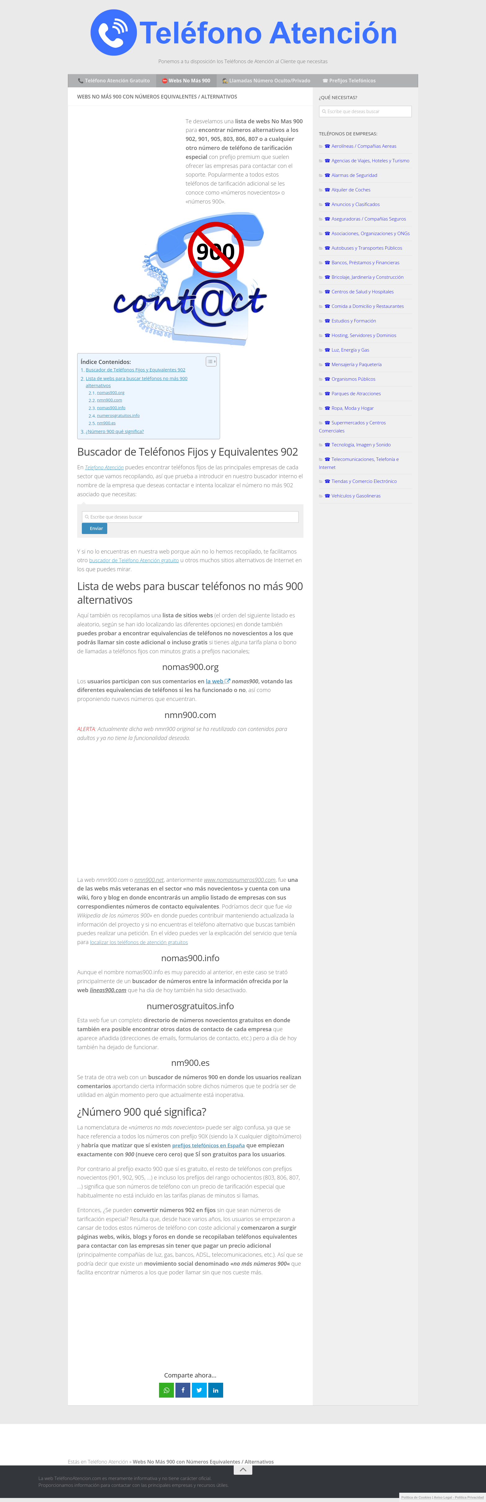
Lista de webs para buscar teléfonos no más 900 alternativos (142, 385)
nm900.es (107, 427)
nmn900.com (111, 404)
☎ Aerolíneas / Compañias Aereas (360, 148)
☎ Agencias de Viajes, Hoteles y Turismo (367, 163)
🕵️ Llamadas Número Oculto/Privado (265, 81)
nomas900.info (113, 412)
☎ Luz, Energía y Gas (347, 352)
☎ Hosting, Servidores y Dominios (360, 337)
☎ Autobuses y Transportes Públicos (363, 250)
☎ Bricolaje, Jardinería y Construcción (364, 279)
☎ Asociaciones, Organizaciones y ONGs (367, 235)
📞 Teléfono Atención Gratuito (114, 81)
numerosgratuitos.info (120, 419)
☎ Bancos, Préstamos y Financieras (362, 264)
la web (218, 685)
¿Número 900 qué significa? (118, 435)
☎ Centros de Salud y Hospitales (359, 294)
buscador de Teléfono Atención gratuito (138, 564)
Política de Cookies (416, 1497)
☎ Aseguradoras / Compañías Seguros (365, 221)
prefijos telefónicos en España (212, 1149)
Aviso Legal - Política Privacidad (459, 1497)
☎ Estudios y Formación (350, 323)
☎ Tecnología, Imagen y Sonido (358, 447)
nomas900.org (112, 396)
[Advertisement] (129, 162)
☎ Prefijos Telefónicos (348, 81)
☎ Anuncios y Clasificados (352, 206)
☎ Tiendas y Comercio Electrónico (361, 483)
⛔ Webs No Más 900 (185, 81)
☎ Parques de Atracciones (353, 395)
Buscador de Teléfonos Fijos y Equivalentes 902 (141, 372)
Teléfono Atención (108, 1465)
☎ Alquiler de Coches (347, 192)
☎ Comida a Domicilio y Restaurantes (364, 308)
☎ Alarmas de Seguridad (351, 177)
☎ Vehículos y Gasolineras (353, 498)
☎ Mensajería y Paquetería (353, 366)
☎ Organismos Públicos (350, 381)
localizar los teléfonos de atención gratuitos (144, 946)
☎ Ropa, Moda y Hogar (349, 410)
